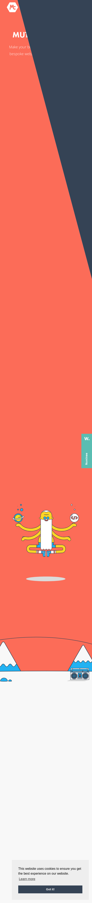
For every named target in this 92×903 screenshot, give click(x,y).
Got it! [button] (50, 889)
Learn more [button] (27, 879)
